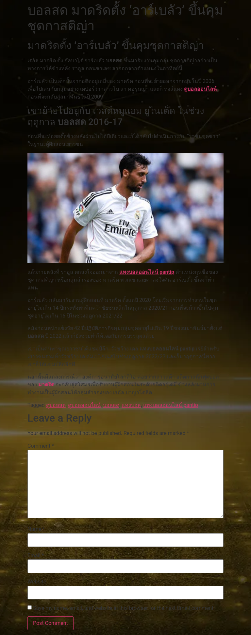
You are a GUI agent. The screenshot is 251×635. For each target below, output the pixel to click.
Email (35, 555)
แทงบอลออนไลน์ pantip (146, 272)
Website (36, 581)
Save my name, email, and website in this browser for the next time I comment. (124, 608)
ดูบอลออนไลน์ (200, 89)
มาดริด (46, 384)
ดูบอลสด (56, 405)
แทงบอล (131, 405)
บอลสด (111, 405)
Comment (40, 446)
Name (36, 529)
